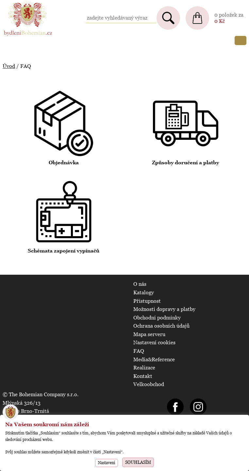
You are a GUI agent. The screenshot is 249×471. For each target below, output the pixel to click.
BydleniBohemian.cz (26, 3)
